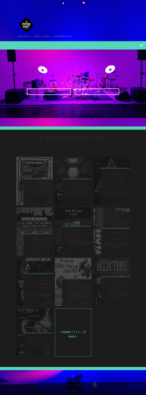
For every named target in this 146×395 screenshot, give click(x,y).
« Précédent (64, 332)
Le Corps (49, 91)
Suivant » (72, 336)
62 (85, 332)
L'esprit (97, 91)
